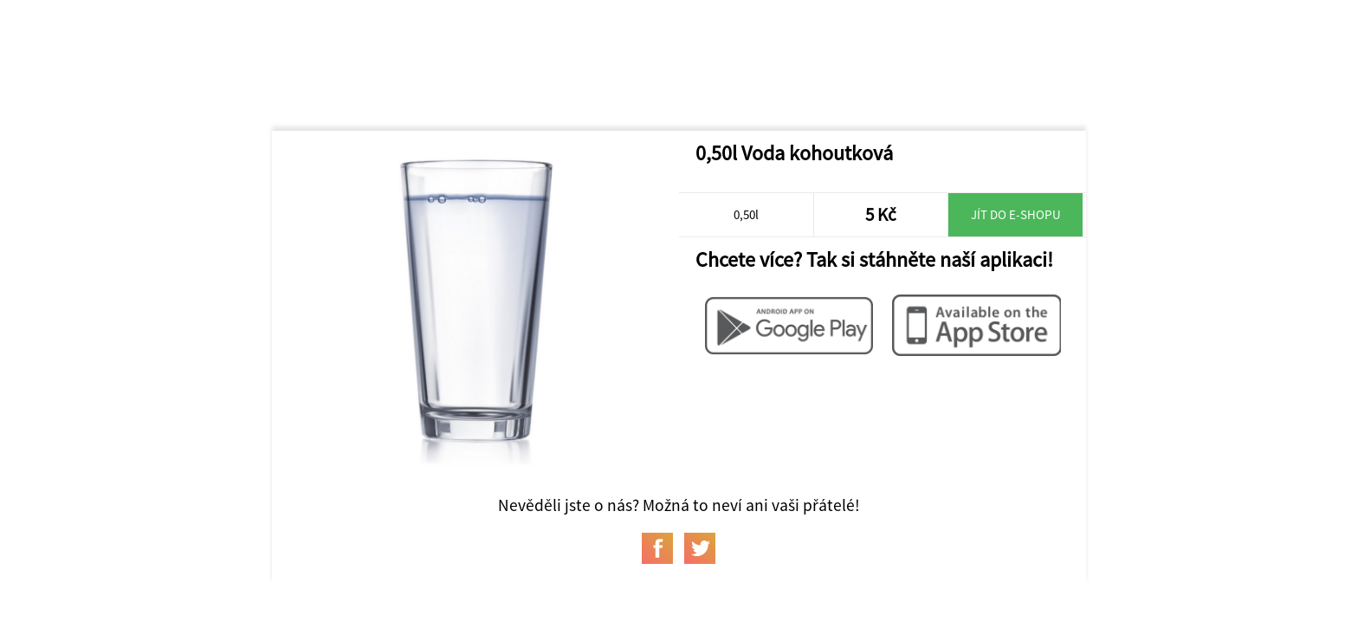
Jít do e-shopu (1016, 214)
